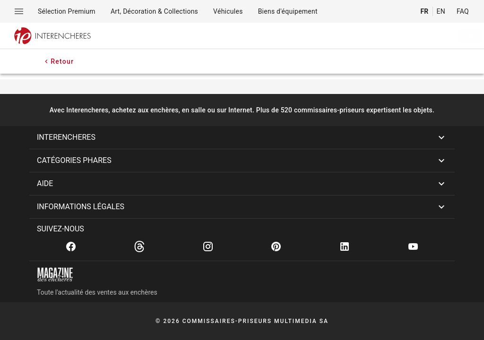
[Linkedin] (344, 246)
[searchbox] (274, 36)
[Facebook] (70, 246)
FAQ (463, 11)
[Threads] (139, 246)
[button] (242, 137)
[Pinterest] (276, 246)
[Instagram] (207, 246)
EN (441, 11)
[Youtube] (413, 246)
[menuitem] (66, 11)
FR (424, 11)
